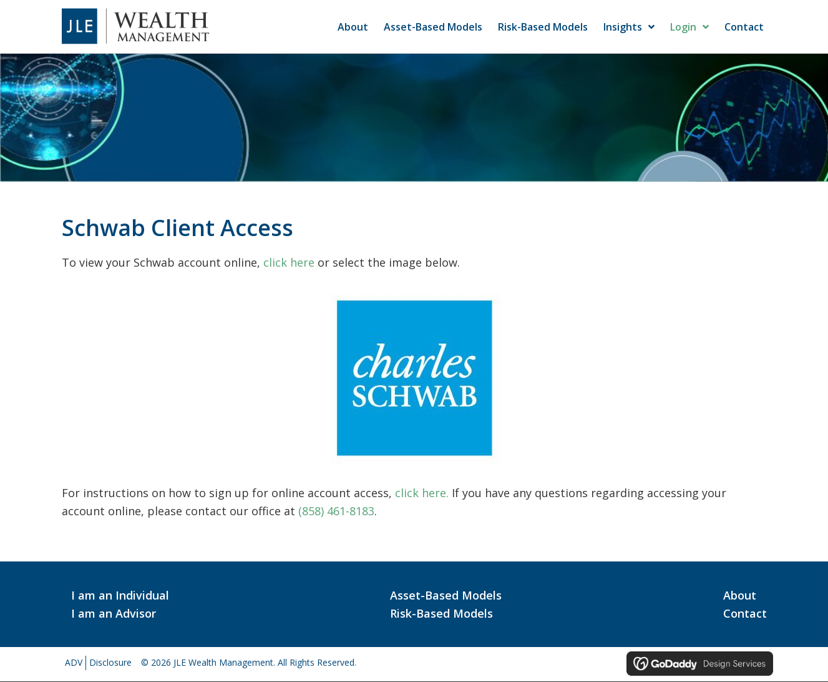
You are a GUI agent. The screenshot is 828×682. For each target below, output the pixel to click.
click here (288, 262)
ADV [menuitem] (73, 662)
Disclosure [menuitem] (110, 662)
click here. (422, 492)
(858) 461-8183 (336, 510)
